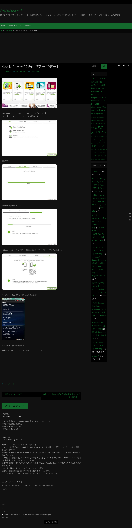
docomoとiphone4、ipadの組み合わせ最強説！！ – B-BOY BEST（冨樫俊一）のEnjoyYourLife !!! (99, 272)
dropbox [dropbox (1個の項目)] (93, 110)
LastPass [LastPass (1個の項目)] (99, 117)
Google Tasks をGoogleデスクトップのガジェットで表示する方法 (99, 184)
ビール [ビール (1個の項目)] (95, 149)
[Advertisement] (66, 47)
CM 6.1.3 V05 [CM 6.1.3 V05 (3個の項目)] (96, 82)
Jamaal (100, 191)
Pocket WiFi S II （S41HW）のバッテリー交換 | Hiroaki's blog (99, 240)
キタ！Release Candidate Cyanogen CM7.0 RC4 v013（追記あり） (99, 315)
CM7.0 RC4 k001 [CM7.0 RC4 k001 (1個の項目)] (100, 88)
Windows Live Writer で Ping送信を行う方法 (99, 332)
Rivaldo (95, 325)
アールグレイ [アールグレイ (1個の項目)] (94, 136)
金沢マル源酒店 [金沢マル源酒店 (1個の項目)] (101, 159)
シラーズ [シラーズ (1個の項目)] (95, 140)
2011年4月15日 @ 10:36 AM (12, 440)
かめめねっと (12, 10)
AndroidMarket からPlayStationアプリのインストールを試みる (61, 395)
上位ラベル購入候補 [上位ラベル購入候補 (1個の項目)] (98, 156)
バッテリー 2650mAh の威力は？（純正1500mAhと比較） (99, 227)
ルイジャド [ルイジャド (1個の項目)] (98, 152)
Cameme (8, 71)
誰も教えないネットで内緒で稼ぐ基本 (98, 341)
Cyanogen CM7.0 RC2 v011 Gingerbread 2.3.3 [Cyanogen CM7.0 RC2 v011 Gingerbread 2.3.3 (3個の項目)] (98, 104)
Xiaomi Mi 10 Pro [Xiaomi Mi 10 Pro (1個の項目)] (95, 120)
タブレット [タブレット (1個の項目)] (100, 143)
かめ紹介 (96, 171)
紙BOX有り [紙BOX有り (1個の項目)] (94, 159)
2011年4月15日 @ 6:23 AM (12, 416)
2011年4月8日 (21, 71)
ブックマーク (10, 384)
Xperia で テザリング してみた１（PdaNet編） (99, 257)
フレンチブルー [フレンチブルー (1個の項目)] (101, 149)
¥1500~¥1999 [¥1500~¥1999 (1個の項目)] (98, 123)
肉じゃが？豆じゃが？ (12, 394)
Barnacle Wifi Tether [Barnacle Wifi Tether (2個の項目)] (100, 79)
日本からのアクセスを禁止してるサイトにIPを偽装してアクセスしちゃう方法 (98, 295)
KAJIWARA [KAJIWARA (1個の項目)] (94, 117)
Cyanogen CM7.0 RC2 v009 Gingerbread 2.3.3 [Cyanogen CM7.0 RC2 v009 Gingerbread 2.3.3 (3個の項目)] (98, 94)
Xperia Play (8, 30)
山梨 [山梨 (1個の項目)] (104, 156)
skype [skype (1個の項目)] (103, 117)
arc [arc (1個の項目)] (92, 79)
